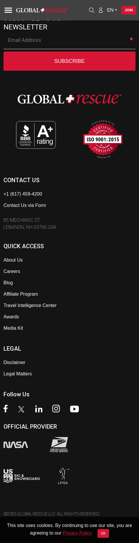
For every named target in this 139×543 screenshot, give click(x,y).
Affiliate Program (21, 294)
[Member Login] (101, 9)
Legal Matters (18, 373)
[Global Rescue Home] (50, 10)
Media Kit (13, 328)
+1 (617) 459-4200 (23, 193)
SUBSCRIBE (69, 61)
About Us (13, 260)
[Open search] (91, 10)
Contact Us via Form (25, 205)
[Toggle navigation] (7, 10)
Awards (11, 316)
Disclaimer (14, 362)
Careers (12, 271)
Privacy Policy (77, 532)
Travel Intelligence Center (30, 305)
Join (129, 10)
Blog (8, 282)
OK (103, 533)
